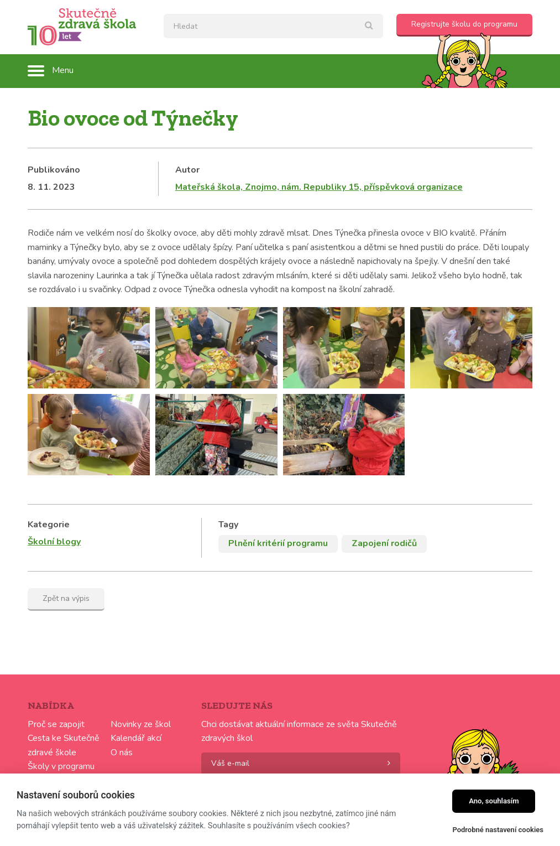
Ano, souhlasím (494, 801)
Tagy (228, 524)
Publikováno (54, 170)
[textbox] (273, 26)
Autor (187, 170)
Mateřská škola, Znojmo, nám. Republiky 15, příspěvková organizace (319, 187)
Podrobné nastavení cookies (497, 830)
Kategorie (49, 524)
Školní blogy (54, 542)
